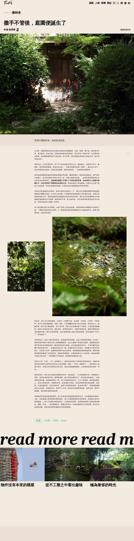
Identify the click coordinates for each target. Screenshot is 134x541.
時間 (56, 420)
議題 (91, 3)
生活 (38, 420)
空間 (48, 420)
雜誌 (109, 3)
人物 (97, 3)
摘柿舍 (16, 12)
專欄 (103, 3)
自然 (64, 420)
